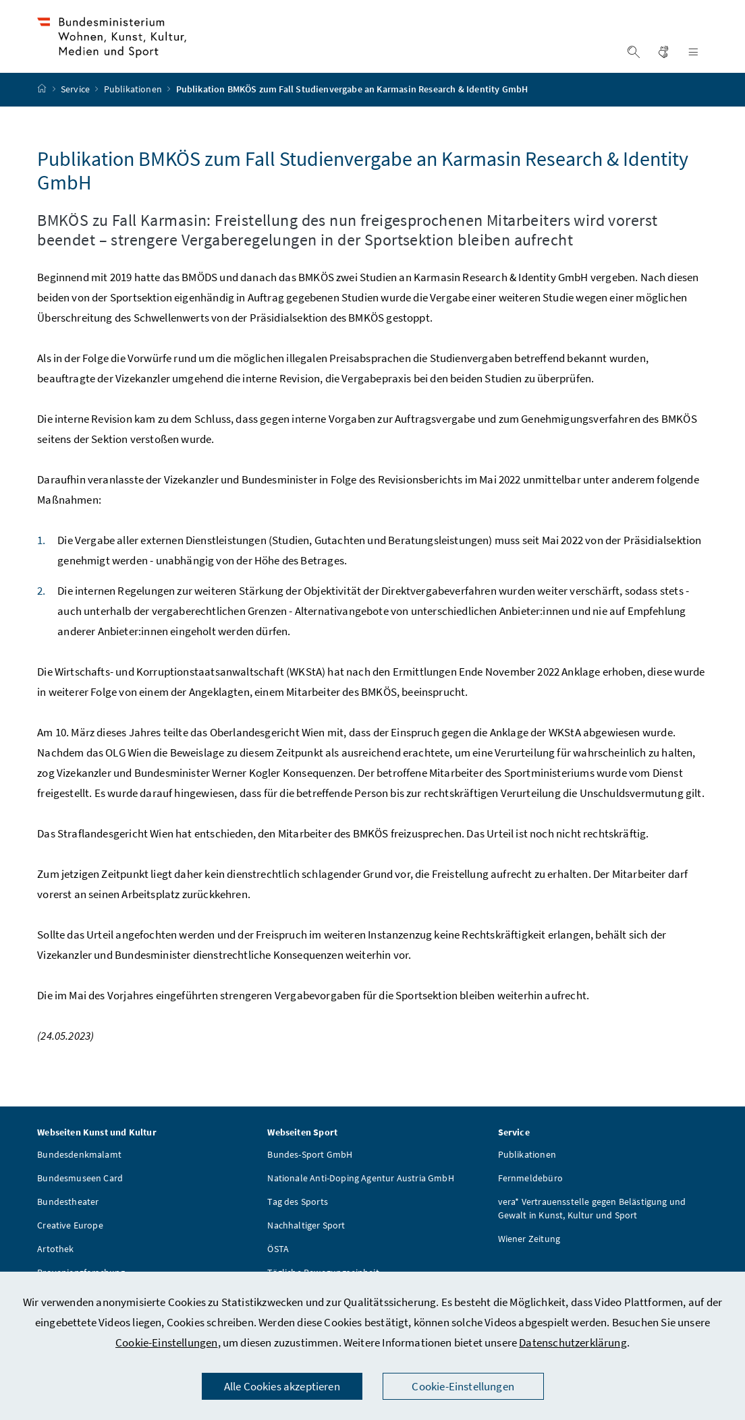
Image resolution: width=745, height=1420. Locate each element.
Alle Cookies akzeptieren (282, 1386)
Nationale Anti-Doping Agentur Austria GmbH (360, 1199)
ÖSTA (278, 1270)
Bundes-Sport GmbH (309, 1175)
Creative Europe (70, 1246)
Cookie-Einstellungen (166, 1342)
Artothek (55, 1270)
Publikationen (134, 110)
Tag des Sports (297, 1222)
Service (76, 110)
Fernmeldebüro (530, 1199)
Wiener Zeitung (529, 1259)
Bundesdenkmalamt (79, 1175)
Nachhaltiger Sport (306, 1246)
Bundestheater (68, 1222)
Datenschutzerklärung (573, 1342)
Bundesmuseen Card (80, 1199)
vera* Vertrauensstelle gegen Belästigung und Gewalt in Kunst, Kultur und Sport (592, 1229)
